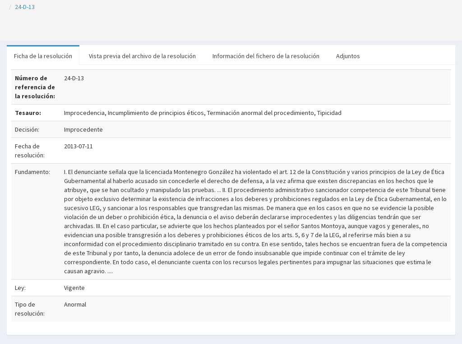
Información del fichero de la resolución (266, 56)
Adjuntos (348, 56)
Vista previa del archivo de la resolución (142, 56)
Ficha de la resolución (43, 56)
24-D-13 (25, 7)
